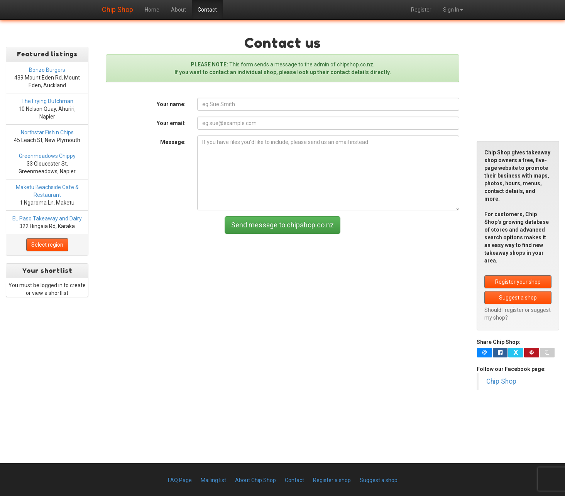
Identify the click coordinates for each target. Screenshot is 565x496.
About (178, 10)
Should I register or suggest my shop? (517, 314)
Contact (207, 10)
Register (421, 10)
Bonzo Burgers (47, 70)
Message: (173, 142)
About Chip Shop (255, 480)
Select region (47, 245)
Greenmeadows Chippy (47, 156)
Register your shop (518, 282)
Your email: (171, 123)
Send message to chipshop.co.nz (282, 225)
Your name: (171, 104)
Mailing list (213, 480)
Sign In (453, 10)
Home (152, 10)
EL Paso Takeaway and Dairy (47, 218)
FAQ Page (180, 480)
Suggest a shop (518, 298)
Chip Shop (117, 8)
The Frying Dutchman (47, 101)
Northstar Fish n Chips (47, 132)
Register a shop (332, 480)
